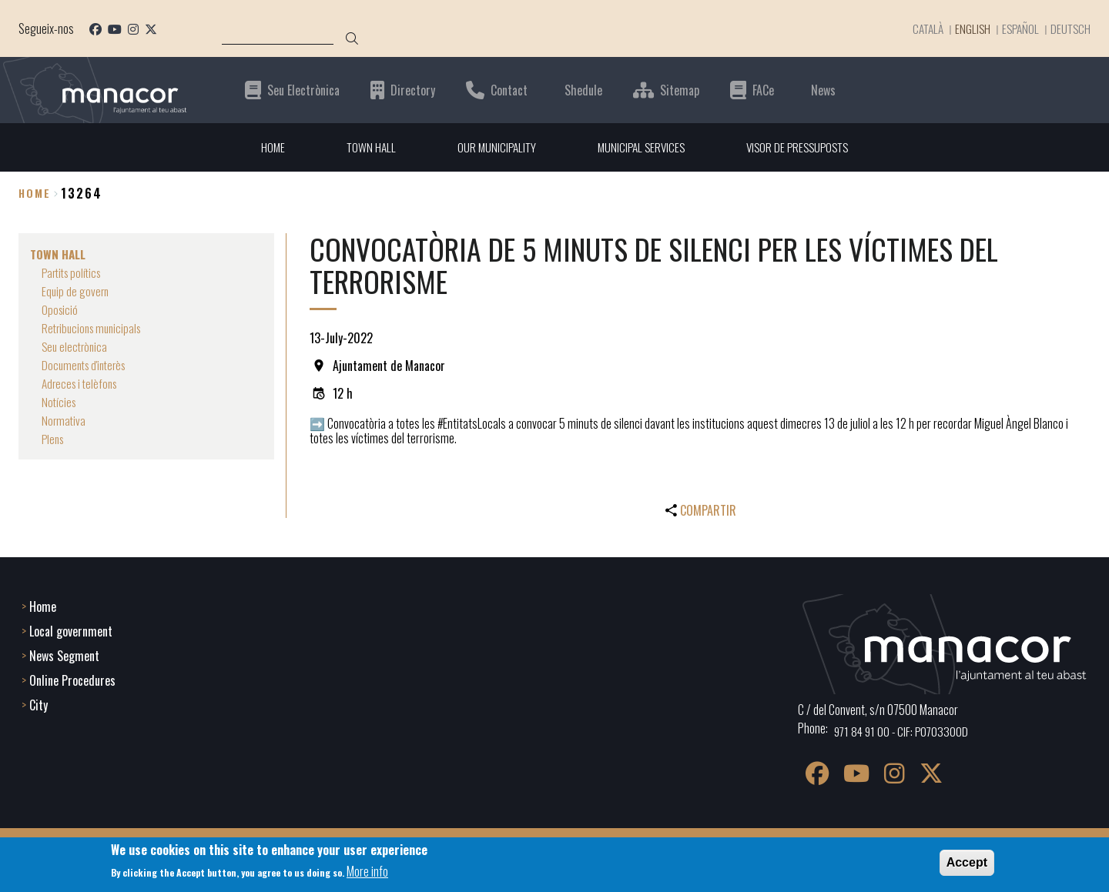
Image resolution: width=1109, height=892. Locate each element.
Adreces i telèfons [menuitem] (82, 383)
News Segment (64, 654)
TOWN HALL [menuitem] (364, 147)
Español (1017, 28)
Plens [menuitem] (54, 438)
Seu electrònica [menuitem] (76, 346)
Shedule (583, 90)
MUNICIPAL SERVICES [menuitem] (640, 147)
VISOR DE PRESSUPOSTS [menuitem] (802, 147)
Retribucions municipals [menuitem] (95, 328)
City (38, 703)
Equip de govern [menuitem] (76, 291)
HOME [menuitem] (265, 147)
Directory (412, 90)
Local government (70, 629)
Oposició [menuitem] (60, 309)
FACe (763, 90)
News (823, 90)
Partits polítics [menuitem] (74, 272)
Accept (967, 862)
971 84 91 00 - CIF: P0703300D (903, 729)
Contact (509, 90)
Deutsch (1070, 28)
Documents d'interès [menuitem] (87, 365)
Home (34, 193)
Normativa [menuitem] (64, 420)
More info (367, 871)
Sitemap (679, 90)
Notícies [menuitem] (60, 402)
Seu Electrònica (303, 90)
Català (919, 28)
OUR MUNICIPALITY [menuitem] (492, 147)
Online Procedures (72, 679)
